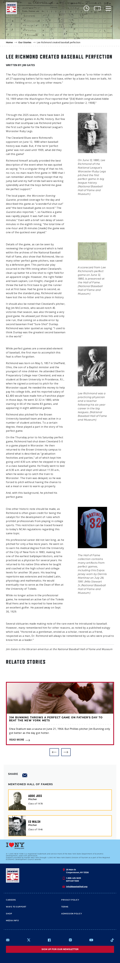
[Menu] (108, 8)
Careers (11, 900)
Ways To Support (16, 907)
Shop (9, 914)
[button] (54, 752)
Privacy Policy (70, 900)
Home (9, 42)
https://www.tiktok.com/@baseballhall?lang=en (112, 940)
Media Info (12, 921)
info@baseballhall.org (76, 886)
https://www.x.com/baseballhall (28, 939)
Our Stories (24, 42)
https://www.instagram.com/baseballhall (70, 940)
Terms (64, 907)
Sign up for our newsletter (60, 949)
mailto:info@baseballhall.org (8, 940)
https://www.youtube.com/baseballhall (91, 940)
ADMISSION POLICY (71, 914)
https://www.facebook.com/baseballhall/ (49, 940)
